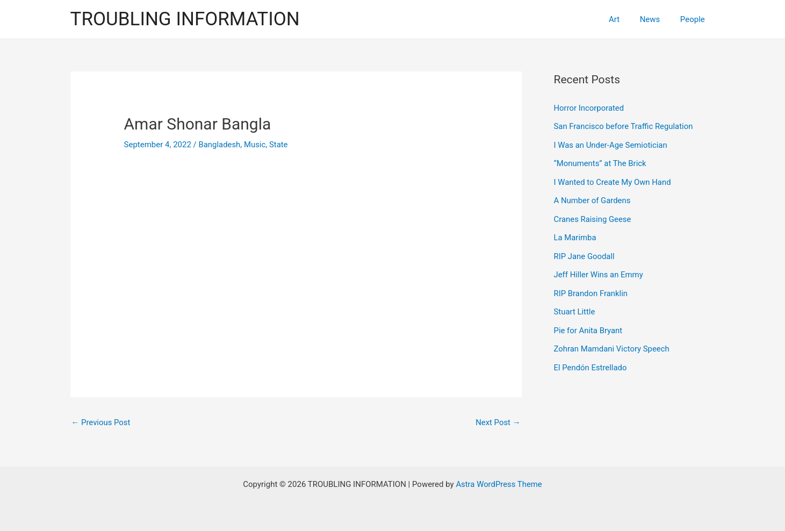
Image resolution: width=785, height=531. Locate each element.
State (279, 144)
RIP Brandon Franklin (591, 289)
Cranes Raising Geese (593, 216)
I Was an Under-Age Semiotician (611, 144)
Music (255, 144)
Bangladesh (220, 144)
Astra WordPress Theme (499, 484)
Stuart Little (574, 307)
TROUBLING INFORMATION (185, 19)
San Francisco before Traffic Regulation (624, 126)
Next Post (497, 422)
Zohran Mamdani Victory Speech (612, 343)
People (694, 19)
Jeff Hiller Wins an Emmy (599, 271)
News (656, 19)
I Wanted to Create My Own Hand (613, 180)
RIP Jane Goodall (584, 253)
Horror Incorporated (589, 108)
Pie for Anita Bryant (588, 326)
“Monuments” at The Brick (600, 162)
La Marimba (575, 235)
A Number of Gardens (592, 198)
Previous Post (101, 422)
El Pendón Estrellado (591, 362)
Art (624, 19)
